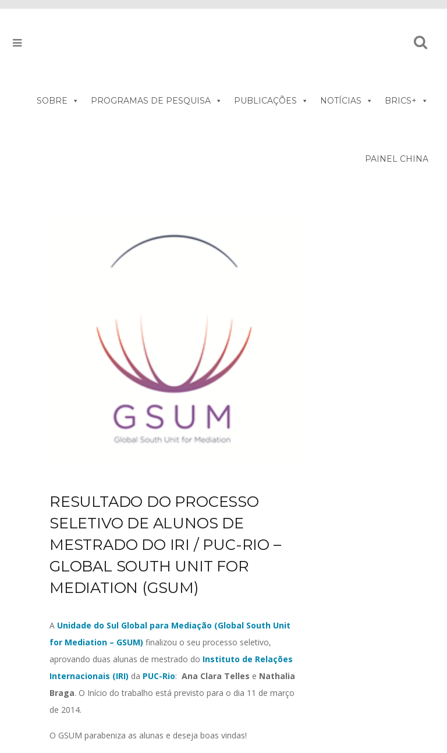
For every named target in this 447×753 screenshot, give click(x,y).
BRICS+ (406, 101)
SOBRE (58, 101)
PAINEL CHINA (396, 159)
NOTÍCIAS (346, 101)
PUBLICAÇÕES (271, 101)
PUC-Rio (159, 675)
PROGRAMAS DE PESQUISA (156, 101)
